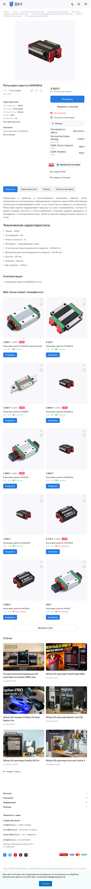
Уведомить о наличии (67, 106)
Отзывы (46, 189)
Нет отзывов (14, 90)
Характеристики (29, 189)
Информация (9, 802)
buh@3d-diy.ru (9, 840)
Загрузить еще (45, 628)
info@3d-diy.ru (9, 825)
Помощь (7, 807)
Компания (8, 798)
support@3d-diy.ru (11, 834)
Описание (10, 189)
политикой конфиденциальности (51, 877)
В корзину (67, 99)
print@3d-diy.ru (10, 829)
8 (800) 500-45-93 (11, 820)
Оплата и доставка (64, 189)
